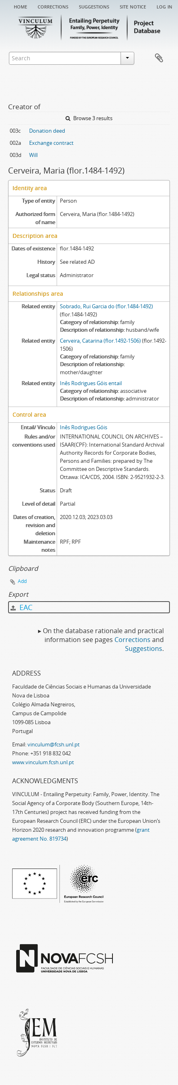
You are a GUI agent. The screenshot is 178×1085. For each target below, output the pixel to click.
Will (33, 155)
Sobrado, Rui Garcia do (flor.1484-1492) (106, 306)
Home (20, 6)
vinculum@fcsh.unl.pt (54, 744)
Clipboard (159, 58)
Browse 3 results (89, 118)
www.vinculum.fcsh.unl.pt (43, 762)
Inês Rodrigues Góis (83, 427)
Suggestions (94, 6)
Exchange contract (51, 142)
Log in (164, 6)
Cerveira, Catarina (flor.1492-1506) (100, 340)
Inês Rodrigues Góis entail (91, 383)
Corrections (53, 6)
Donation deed (47, 130)
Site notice (133, 6)
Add (22, 581)
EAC (21, 607)
